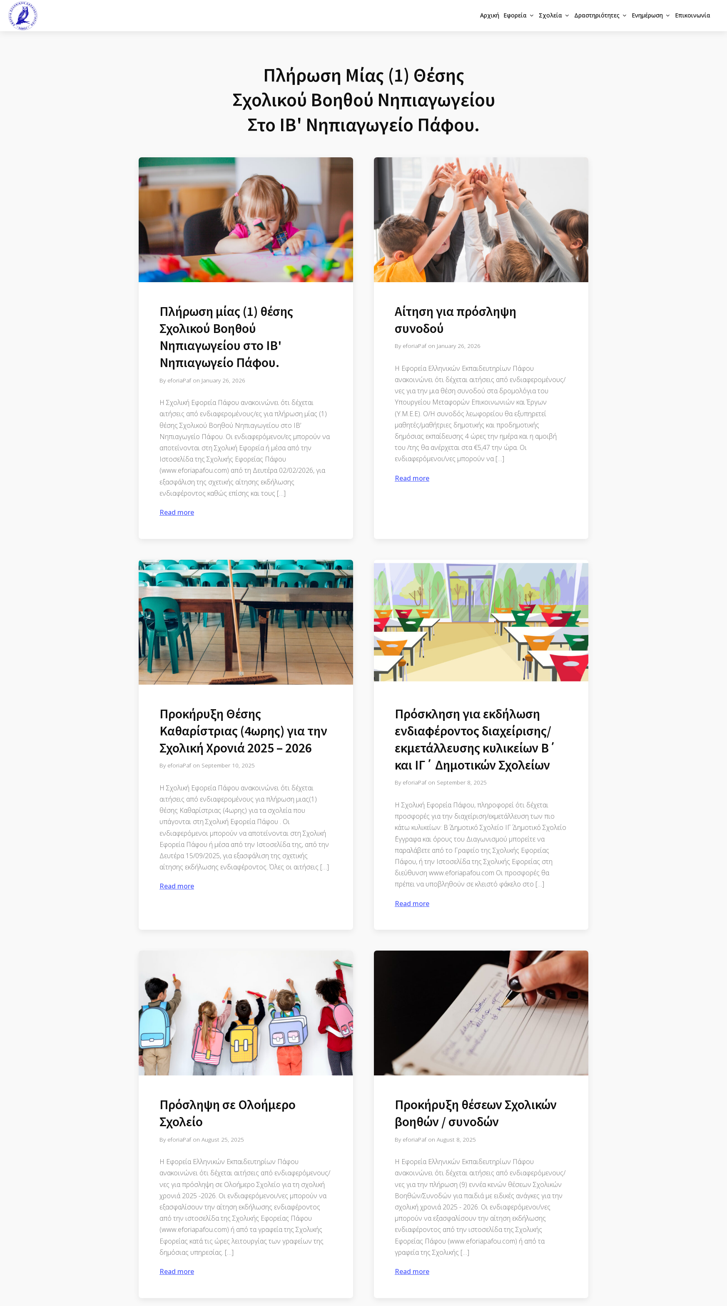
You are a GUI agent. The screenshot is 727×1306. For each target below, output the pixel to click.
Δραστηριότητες (600, 15)
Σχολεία (554, 15)
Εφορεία (519, 15)
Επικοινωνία (692, 15)
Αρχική (489, 15)
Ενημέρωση (651, 15)
